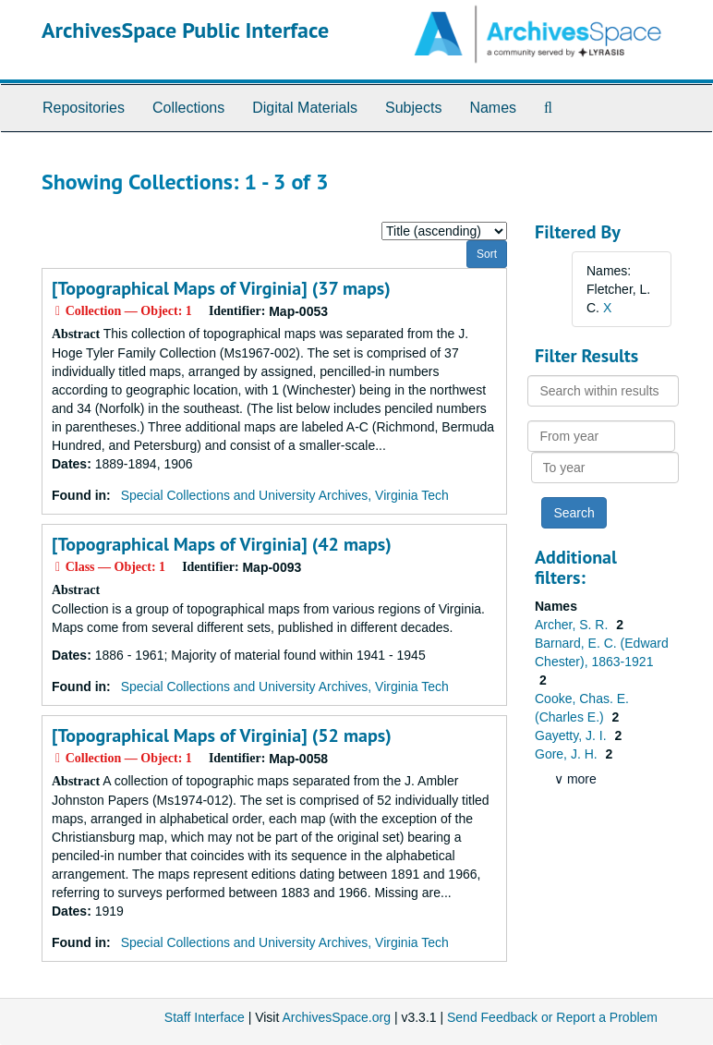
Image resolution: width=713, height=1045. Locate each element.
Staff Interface (204, 1017)
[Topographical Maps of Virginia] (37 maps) (221, 288)
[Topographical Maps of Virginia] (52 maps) (222, 735)
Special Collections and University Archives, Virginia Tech (285, 495)
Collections (188, 107)
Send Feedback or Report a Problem (552, 1017)
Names (492, 107)
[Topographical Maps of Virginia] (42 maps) (222, 544)
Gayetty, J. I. (572, 735)
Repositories (83, 107)
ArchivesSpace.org (336, 1017)
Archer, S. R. (573, 624)
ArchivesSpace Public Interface (185, 30)
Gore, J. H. (568, 754)
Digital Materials (304, 107)
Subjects (413, 107)
